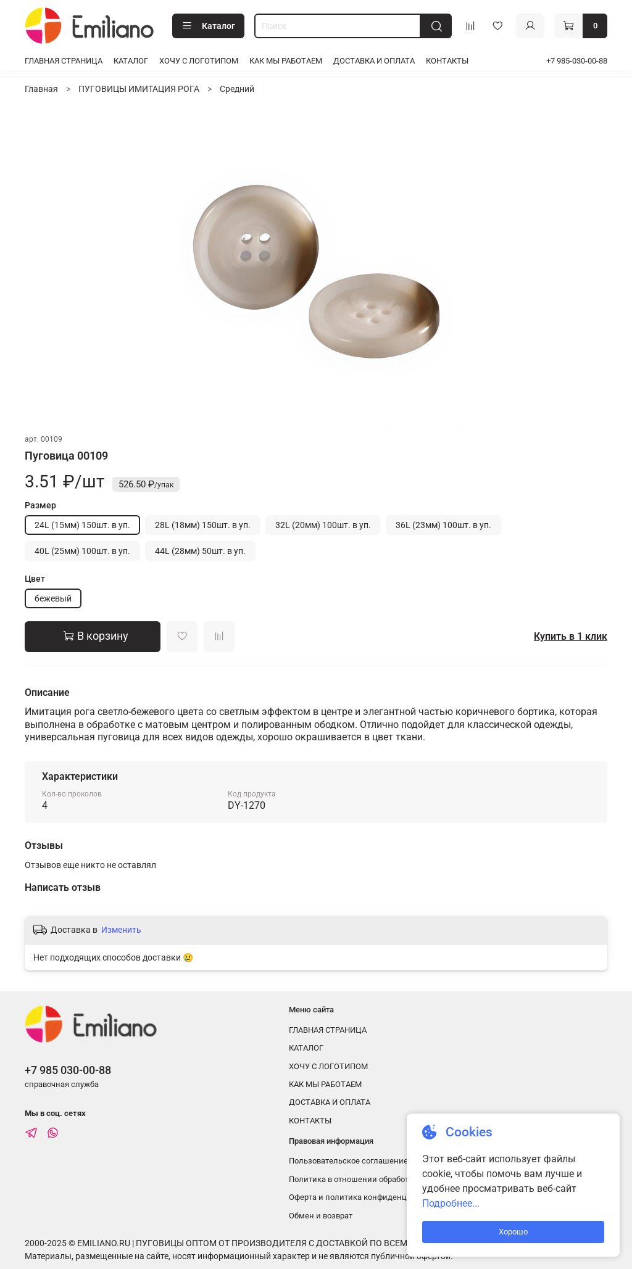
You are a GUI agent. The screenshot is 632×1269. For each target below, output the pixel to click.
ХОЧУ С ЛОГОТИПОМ (198, 60)
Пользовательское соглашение (348, 1160)
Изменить (121, 930)
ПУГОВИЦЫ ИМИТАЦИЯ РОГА (138, 89)
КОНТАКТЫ (447, 60)
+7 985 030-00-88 (68, 1070)
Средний (237, 89)
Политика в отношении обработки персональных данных (397, 1179)
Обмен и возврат (320, 1215)
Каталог (208, 25)
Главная (41, 89)
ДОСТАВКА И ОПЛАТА (374, 60)
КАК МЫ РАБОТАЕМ (285, 60)
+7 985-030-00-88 (576, 60)
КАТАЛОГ (131, 60)
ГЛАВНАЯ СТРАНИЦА (63, 60)
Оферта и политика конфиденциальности (368, 1197)
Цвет (35, 579)
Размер (40, 505)
